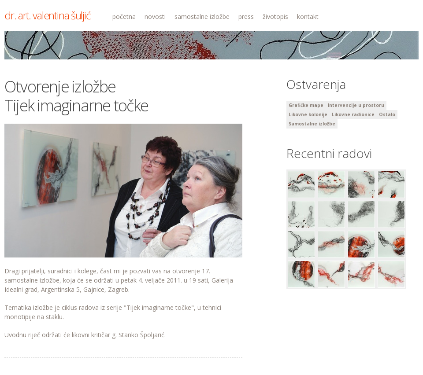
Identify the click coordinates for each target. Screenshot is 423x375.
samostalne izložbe (202, 16)
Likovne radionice (353, 114)
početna (124, 16)
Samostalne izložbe (312, 124)
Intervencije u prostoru (356, 105)
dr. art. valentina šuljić (47, 15)
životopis (275, 16)
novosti (155, 16)
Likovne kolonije (308, 114)
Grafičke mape (306, 105)
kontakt (308, 16)
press (246, 16)
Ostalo (387, 114)
